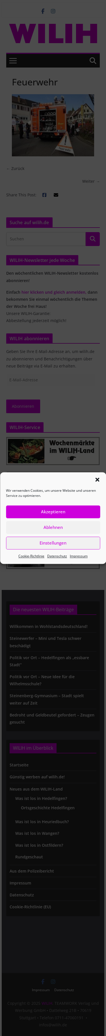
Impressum (79, 556)
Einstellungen (53, 543)
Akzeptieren (53, 511)
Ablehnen (53, 527)
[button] (97, 479)
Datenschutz (57, 556)
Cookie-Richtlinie (31, 556)
